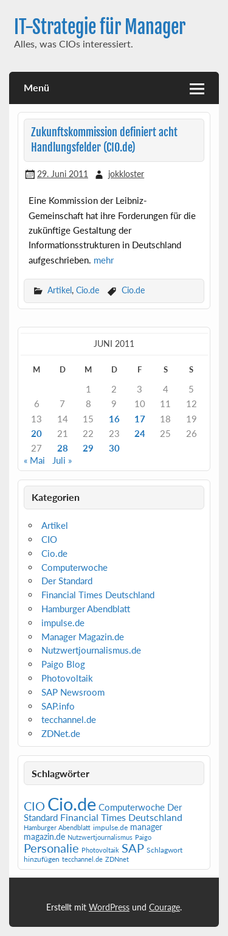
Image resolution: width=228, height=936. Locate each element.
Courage (164, 907)
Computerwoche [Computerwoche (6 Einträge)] (131, 807)
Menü (36, 87)
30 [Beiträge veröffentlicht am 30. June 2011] (114, 447)
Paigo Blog (63, 663)
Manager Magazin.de (82, 636)
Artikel (59, 290)
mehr (104, 259)
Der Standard (66, 580)
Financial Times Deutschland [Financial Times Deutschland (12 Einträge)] (121, 817)
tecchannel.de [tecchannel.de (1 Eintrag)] (82, 859)
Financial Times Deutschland (97, 594)
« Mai (34, 460)
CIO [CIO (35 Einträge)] (34, 806)
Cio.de (87, 290)
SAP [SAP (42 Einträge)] (133, 847)
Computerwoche (74, 567)
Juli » (62, 460)
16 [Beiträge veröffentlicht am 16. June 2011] (114, 418)
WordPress (109, 907)
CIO (49, 539)
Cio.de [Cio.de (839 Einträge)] (71, 803)
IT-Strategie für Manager (99, 27)
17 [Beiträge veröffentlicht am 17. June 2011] (139, 418)
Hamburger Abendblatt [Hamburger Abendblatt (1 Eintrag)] (57, 827)
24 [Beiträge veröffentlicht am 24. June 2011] (139, 433)
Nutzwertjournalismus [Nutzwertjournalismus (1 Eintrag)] (100, 837)
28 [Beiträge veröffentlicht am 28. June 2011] (62, 447)
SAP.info (58, 705)
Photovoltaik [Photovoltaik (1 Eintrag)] (100, 850)
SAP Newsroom (73, 691)
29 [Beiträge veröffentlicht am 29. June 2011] (88, 447)
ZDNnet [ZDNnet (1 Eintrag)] (117, 859)
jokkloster (126, 174)
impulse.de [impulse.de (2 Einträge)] (110, 827)
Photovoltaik (67, 677)
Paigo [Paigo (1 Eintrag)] (143, 837)
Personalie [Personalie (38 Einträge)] (51, 847)
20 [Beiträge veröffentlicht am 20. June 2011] (36, 433)
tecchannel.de (68, 719)
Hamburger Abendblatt (85, 608)
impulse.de (63, 622)
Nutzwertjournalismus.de (91, 649)
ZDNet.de (60, 733)
